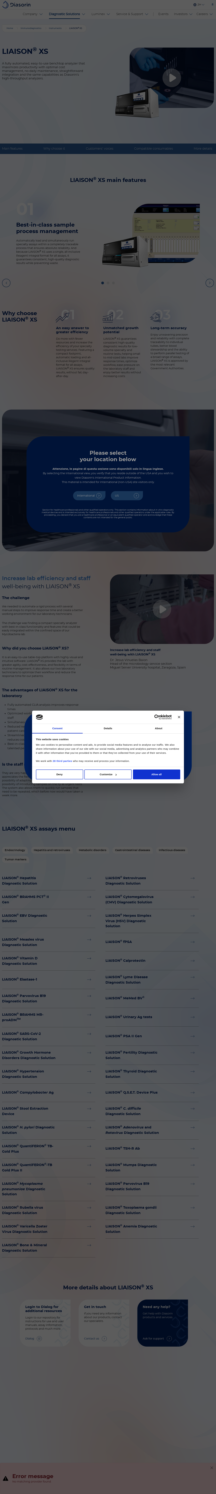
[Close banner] (179, 717)
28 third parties (62, 761)
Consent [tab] (57, 728)
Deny (59, 774)
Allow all (156, 774)
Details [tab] (108, 728)
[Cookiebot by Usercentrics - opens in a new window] (157, 717)
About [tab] (158, 728)
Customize (108, 774)
